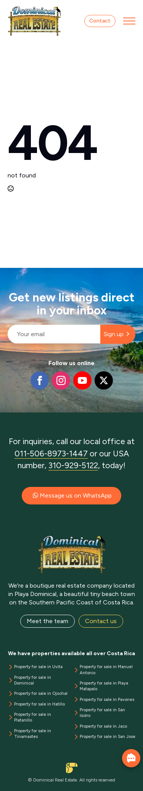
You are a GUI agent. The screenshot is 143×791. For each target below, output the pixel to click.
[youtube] (82, 380)
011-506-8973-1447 (51, 453)
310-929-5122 (73, 465)
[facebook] (40, 380)
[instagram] (61, 380)
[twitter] (104, 380)
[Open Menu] (129, 21)
